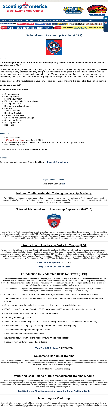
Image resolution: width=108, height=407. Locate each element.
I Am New (89, 20)
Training (38, 21)
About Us (80, 21)
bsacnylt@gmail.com (57, 162)
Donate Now (58, 21)
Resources (69, 21)
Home (4, 20)
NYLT (64, 184)
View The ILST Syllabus (48, 262)
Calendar (11, 20)
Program (29, 21)
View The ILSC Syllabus (46, 348)
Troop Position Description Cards (54, 267)
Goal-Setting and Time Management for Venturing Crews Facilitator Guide (54, 391)
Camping (20, 21)
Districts (47, 21)
